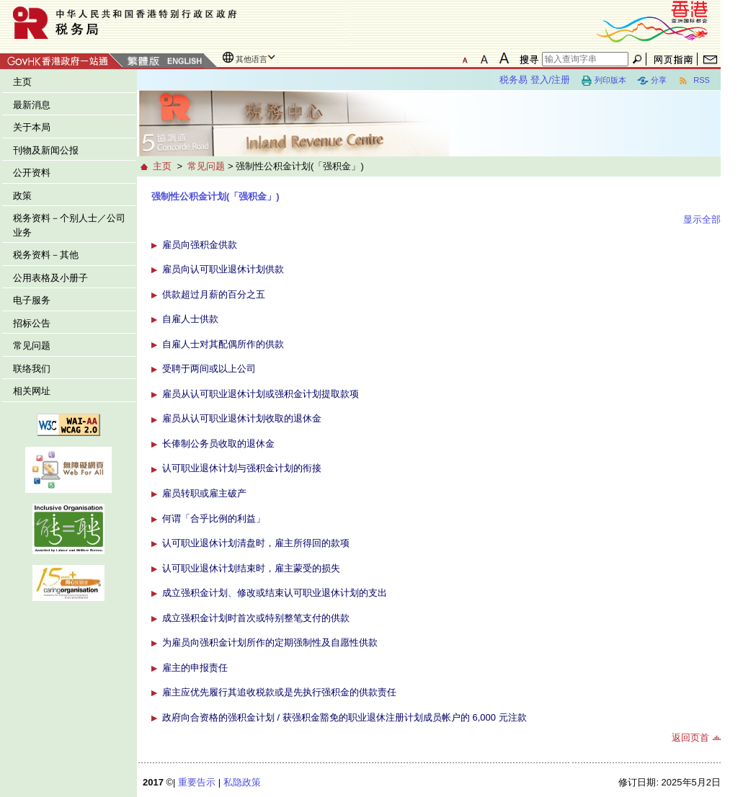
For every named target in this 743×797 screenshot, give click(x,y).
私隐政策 (242, 782)
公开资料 (31, 172)
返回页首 (690, 737)
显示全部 (702, 219)
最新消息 (31, 104)
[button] (155, 244)
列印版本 (603, 80)
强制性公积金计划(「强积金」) (215, 196)
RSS (693, 80)
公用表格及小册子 (50, 277)
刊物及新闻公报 (46, 150)
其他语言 (251, 59)
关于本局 (31, 127)
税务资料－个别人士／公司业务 (69, 225)
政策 (22, 195)
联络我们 (31, 368)
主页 (22, 81)
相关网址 (31, 391)
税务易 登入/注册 (534, 79)
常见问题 (31, 345)
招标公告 (31, 323)
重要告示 (196, 782)
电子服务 (31, 300)
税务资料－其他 (46, 254)
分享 (652, 80)
